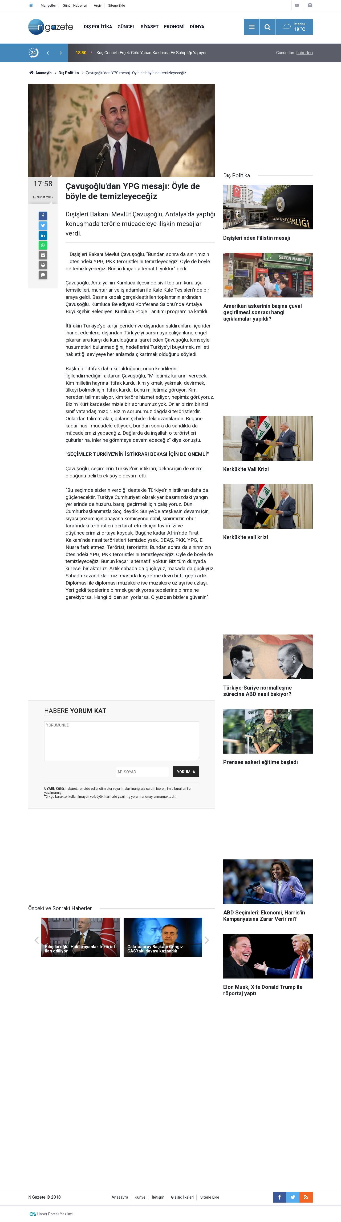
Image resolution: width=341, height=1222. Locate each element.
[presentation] (47, 53)
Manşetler (48, 5)
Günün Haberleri (75, 5)
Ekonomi (174, 26)
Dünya (197, 26)
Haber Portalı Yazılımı (55, 1214)
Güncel (126, 26)
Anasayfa (120, 1197)
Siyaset (150, 26)
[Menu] (252, 27)
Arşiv (98, 5)
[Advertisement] (121, 655)
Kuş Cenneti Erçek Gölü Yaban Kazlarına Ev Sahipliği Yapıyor (151, 52)
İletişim (158, 1197)
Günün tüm (294, 52)
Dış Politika (98, 26)
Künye (140, 1197)
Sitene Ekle (116, 5)
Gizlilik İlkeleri (182, 1197)
